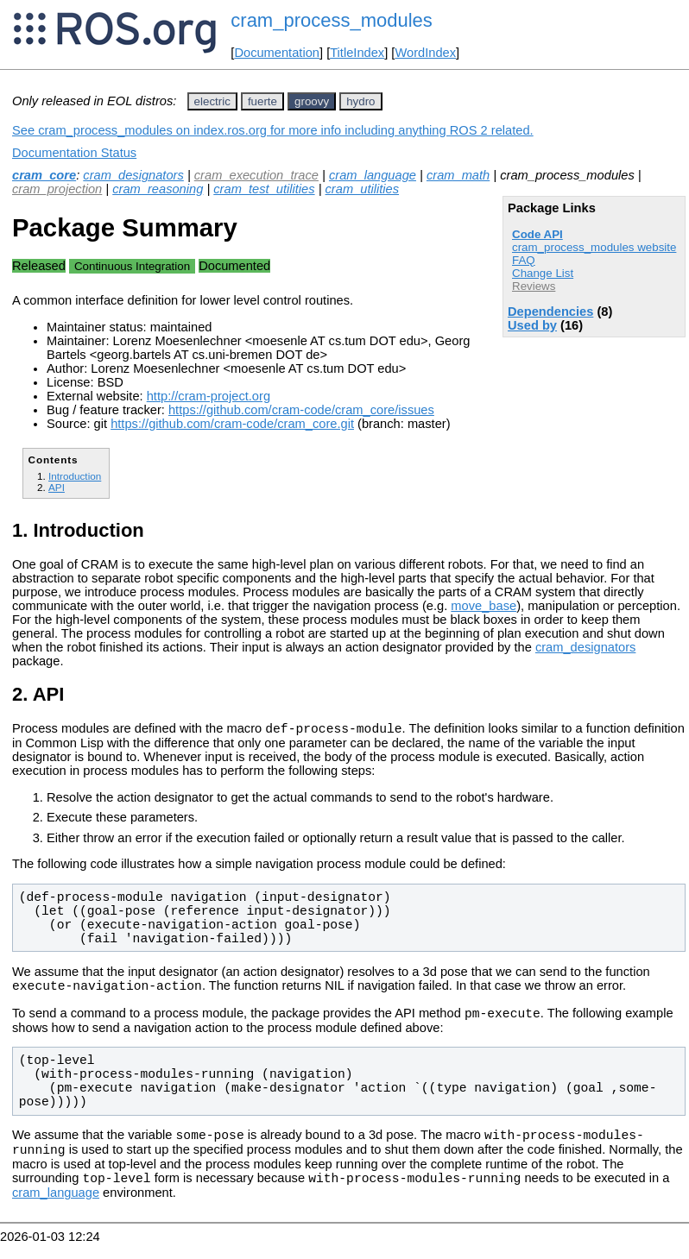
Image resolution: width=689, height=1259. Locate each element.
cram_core (44, 175)
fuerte (262, 101)
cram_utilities (363, 189)
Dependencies (550, 311)
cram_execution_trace (256, 175)
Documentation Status (74, 153)
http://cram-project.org (208, 396)
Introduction (74, 476)
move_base (483, 606)
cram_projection (57, 189)
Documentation (276, 53)
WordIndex (425, 53)
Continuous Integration (132, 266)
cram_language (372, 175)
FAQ (523, 260)
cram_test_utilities (263, 189)
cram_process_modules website (594, 247)
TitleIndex (357, 53)
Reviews (533, 286)
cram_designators (133, 175)
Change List (542, 273)
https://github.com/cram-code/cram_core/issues (301, 410)
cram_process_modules (332, 20)
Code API (537, 234)
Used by (532, 325)
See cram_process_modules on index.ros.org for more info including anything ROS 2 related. (273, 130)
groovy (311, 101)
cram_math (458, 175)
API (56, 487)
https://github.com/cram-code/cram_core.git (232, 424)
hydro (360, 101)
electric (212, 101)
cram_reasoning (157, 189)
